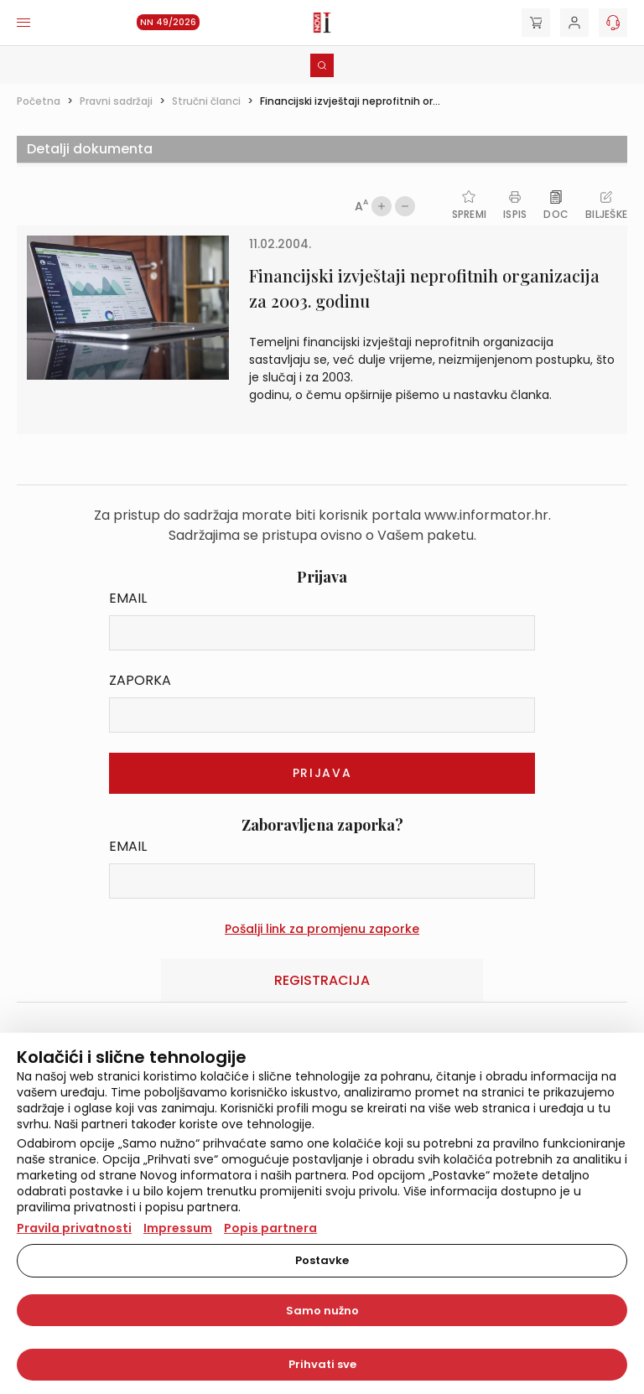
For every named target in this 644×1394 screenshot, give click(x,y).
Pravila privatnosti (74, 1228)
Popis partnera (270, 1228)
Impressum (177, 1228)
